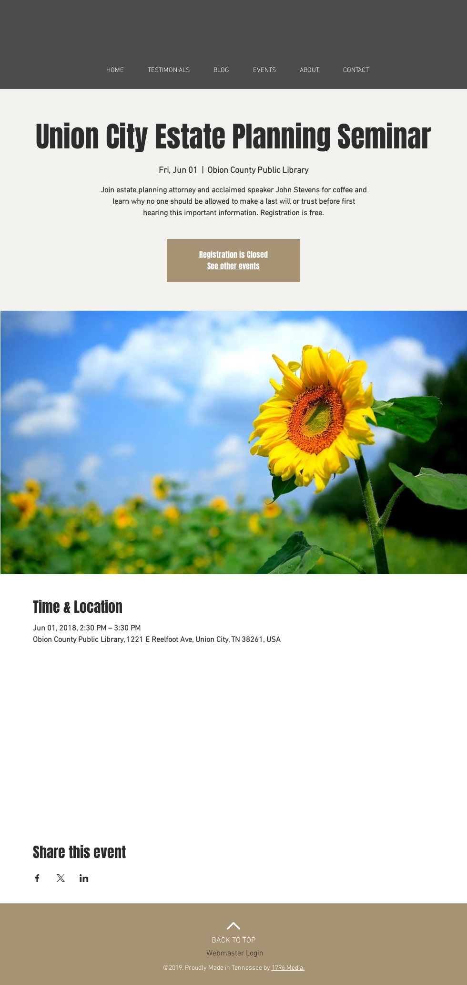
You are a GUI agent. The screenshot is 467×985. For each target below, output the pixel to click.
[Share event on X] (60, 878)
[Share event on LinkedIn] (84, 878)
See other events (233, 266)
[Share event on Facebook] (37, 878)
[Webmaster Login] (234, 953)
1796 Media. (288, 968)
